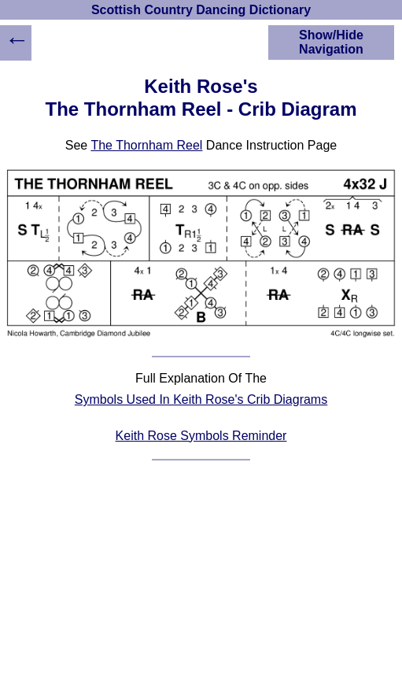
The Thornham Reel (146, 145)
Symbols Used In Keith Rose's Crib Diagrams (201, 399)
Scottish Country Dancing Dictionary (201, 10)
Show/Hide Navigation (331, 42)
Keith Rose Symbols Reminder (201, 435)
